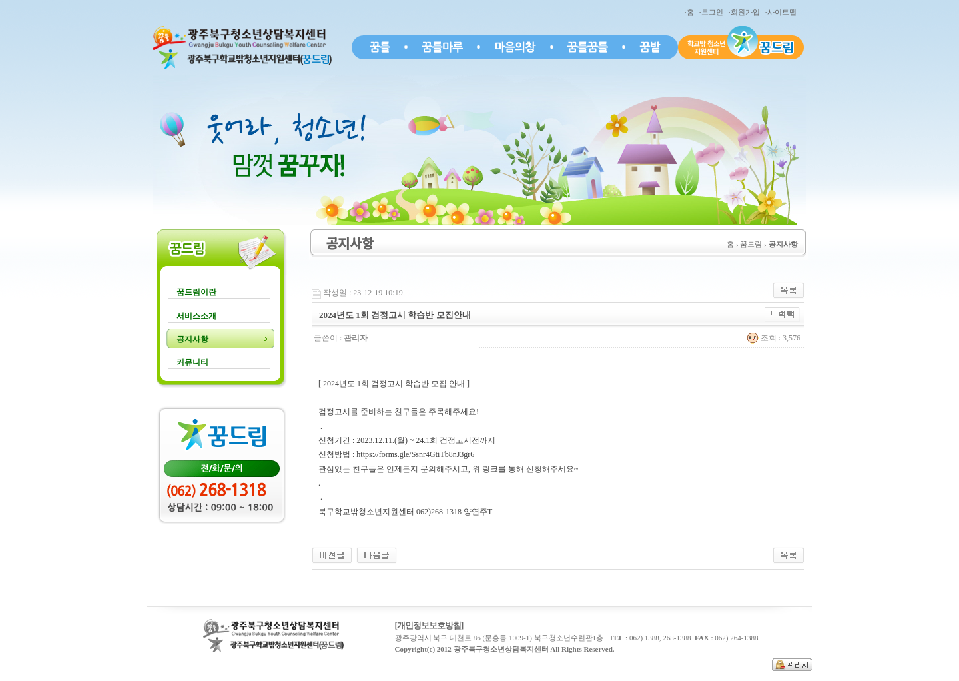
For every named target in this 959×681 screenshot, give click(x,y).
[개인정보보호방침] (429, 625)
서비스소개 (196, 316)
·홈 (691, 12)
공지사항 (192, 339)
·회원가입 (746, 12)
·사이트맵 (782, 12)
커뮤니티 (192, 362)
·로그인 (713, 12)
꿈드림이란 (196, 292)
